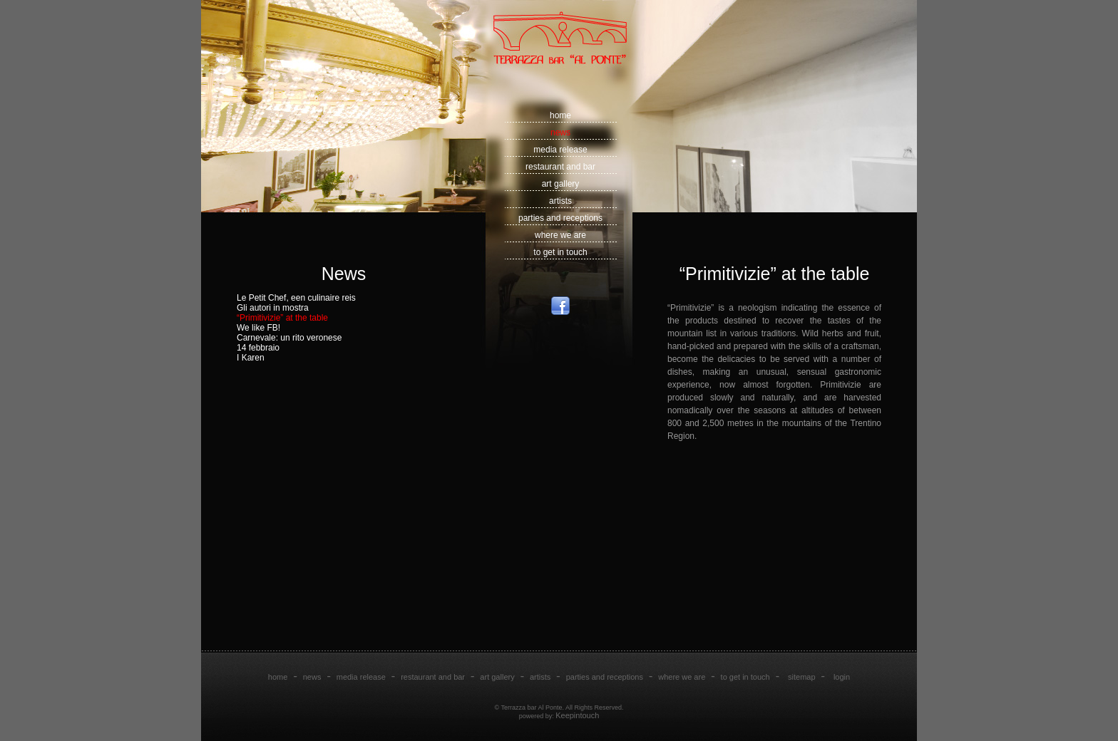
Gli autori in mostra (273, 308)
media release (560, 150)
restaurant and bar (560, 167)
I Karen (251, 358)
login (842, 677)
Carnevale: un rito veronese (289, 338)
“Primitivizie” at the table (282, 318)
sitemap (802, 677)
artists (560, 201)
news (560, 133)
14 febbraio (258, 348)
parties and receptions (560, 218)
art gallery (561, 184)
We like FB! (258, 328)
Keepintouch (577, 715)
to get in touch (560, 252)
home (560, 115)
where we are (560, 235)
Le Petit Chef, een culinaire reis (296, 298)
